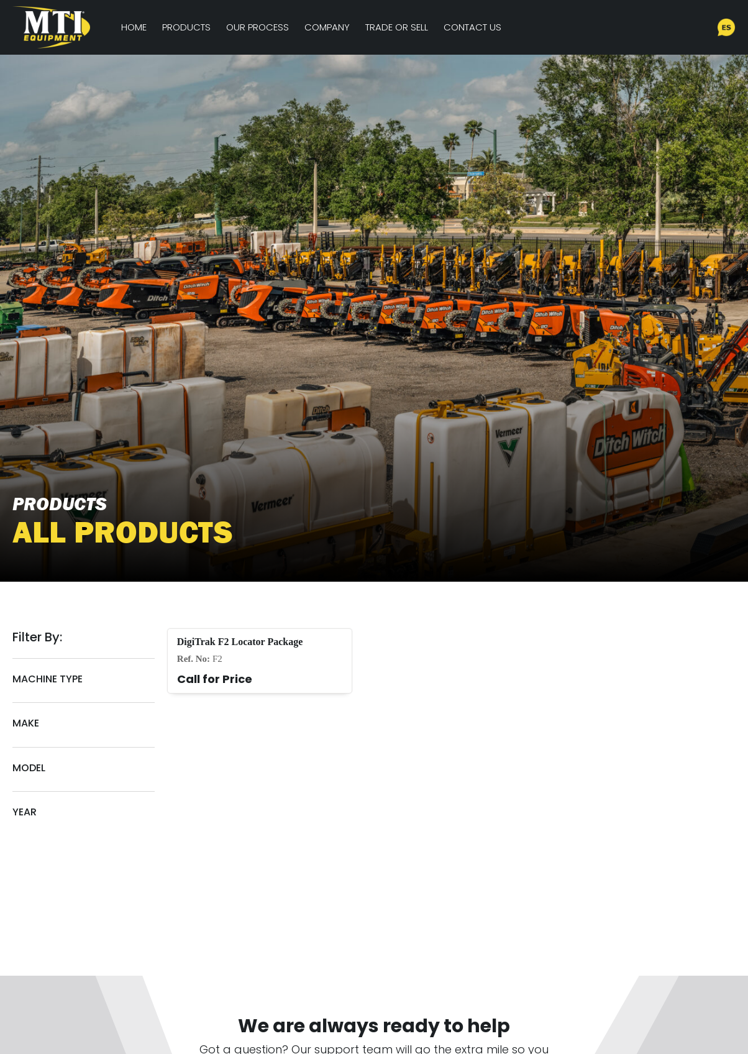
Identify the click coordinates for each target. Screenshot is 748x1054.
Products (186, 27)
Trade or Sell (396, 27)
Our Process (257, 27)
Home (134, 27)
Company (327, 27)
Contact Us (472, 27)
